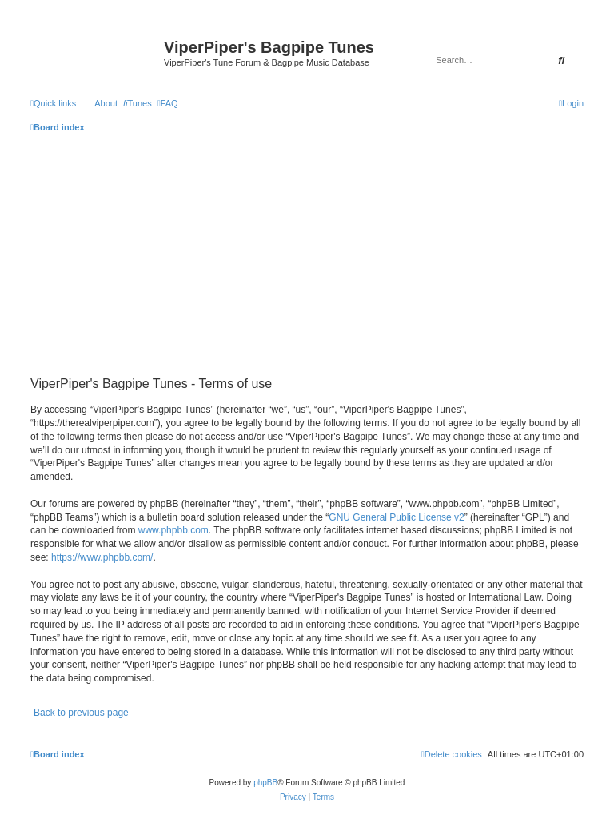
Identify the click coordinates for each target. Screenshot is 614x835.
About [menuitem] (106, 103)
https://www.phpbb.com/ (102, 557)
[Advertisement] (307, 253)
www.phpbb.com (173, 530)
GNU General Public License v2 (396, 517)
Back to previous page (81, 712)
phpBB (265, 782)
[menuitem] (137, 103)
